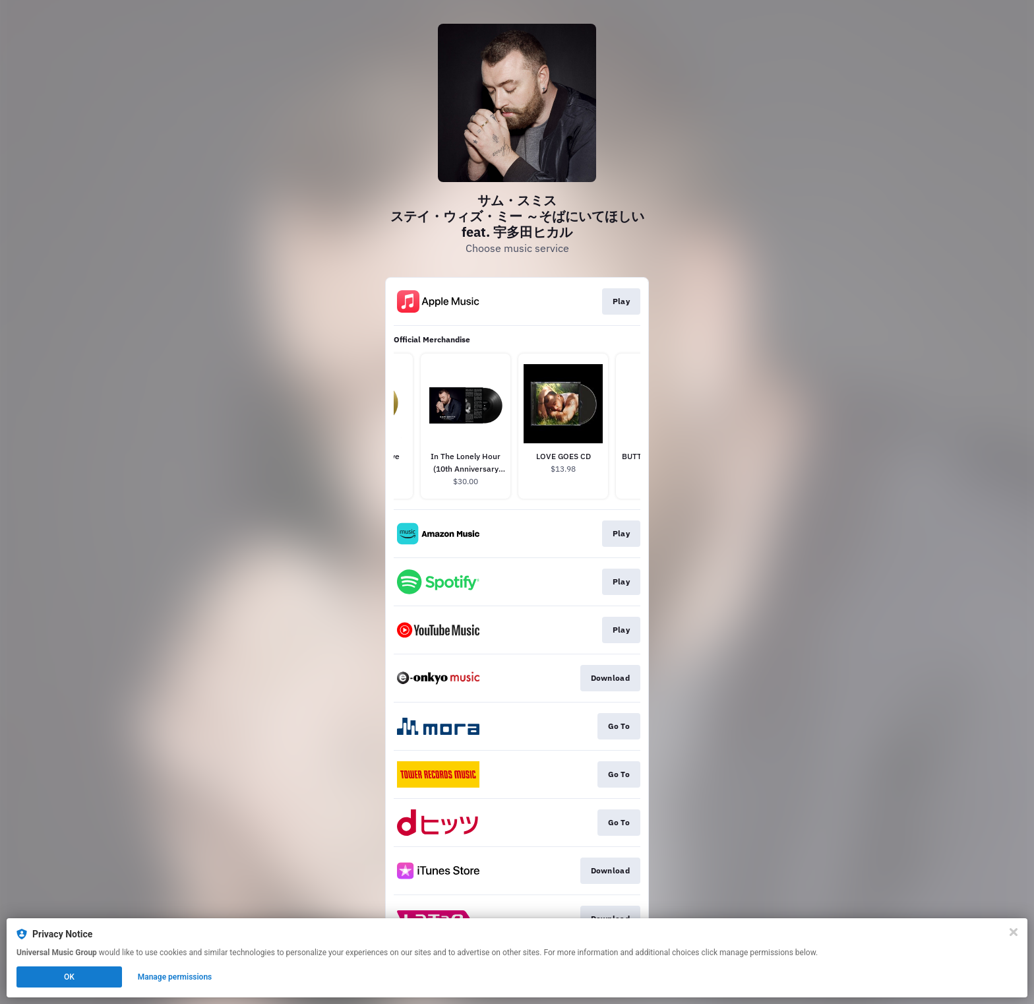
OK (69, 977)
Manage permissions (175, 977)
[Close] (1013, 932)
